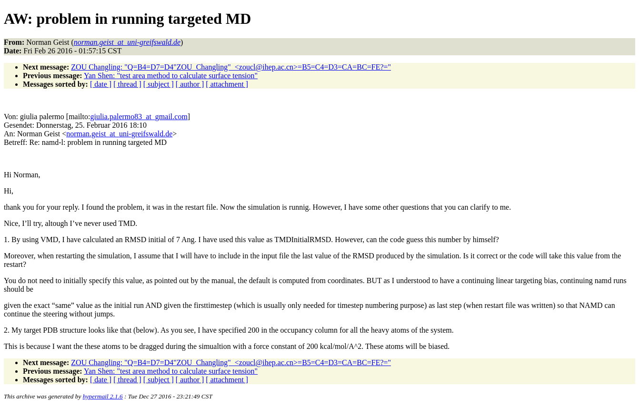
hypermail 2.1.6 (103, 396)
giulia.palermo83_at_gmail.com (138, 116)
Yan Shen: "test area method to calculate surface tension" (171, 75)
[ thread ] (127, 84)
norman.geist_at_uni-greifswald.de (119, 134)
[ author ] (190, 84)
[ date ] (100, 84)
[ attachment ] (227, 84)
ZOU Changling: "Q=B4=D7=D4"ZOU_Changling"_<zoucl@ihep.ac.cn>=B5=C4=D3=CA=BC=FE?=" (231, 67)
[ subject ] (158, 84)
